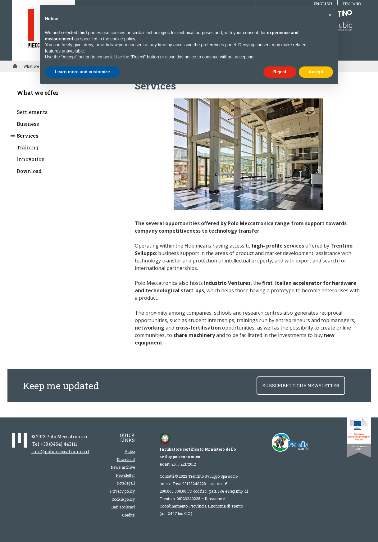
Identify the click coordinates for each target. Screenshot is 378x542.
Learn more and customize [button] (82, 71)
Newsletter (125, 475)
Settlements (32, 112)
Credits (128, 514)
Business (28, 124)
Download (29, 171)
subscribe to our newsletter (300, 386)
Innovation (31, 159)
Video (130, 451)
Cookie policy (123, 499)
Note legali (125, 483)
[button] (330, 15)
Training (28, 147)
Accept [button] (316, 71)
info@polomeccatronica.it (60, 451)
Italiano (352, 3)
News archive (123, 467)
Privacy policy (122, 491)
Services (28, 135)
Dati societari (123, 506)
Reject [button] (279, 71)
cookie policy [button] (122, 38)
